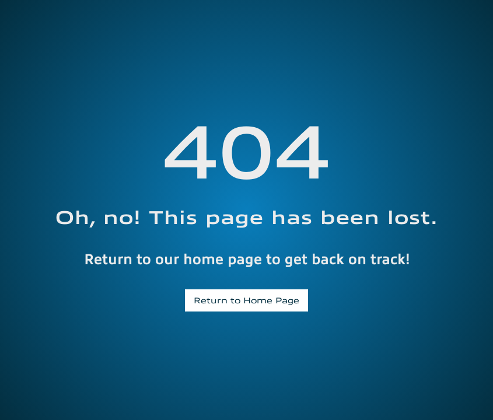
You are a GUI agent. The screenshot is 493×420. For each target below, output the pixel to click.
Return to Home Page (246, 300)
